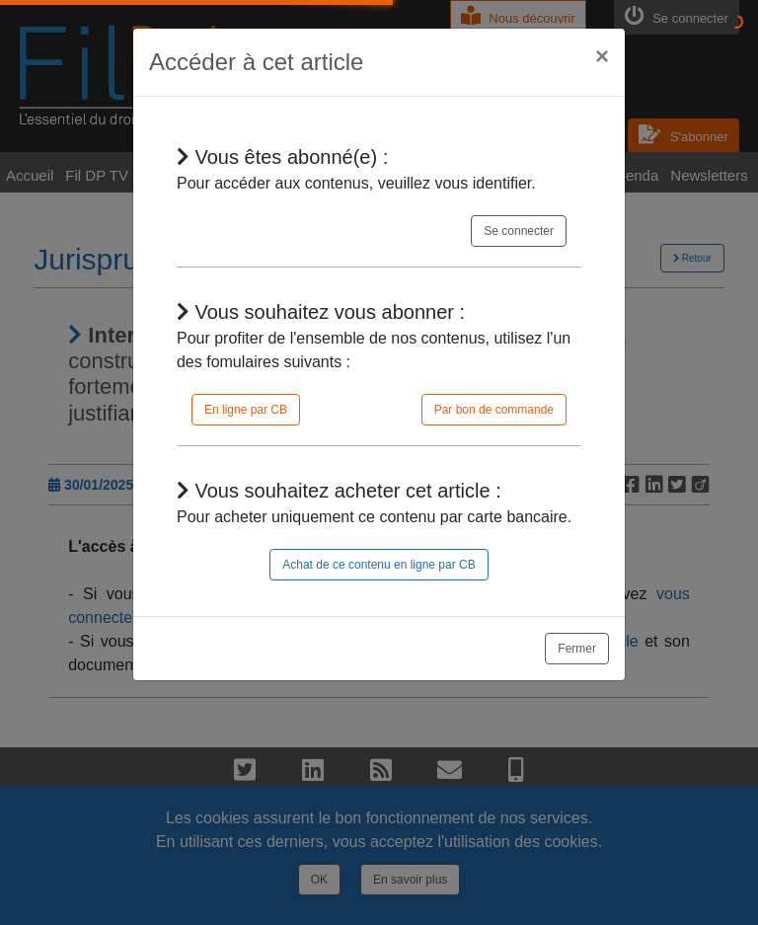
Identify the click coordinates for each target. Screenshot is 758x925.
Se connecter (519, 231)
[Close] (602, 56)
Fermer (577, 648)
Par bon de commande (494, 410)
